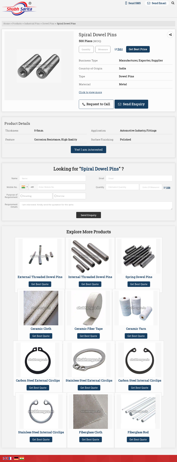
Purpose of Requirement (11, 196)
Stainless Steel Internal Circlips (41, 432)
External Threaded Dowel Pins (40, 277)
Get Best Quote (40, 284)
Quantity (100, 187)
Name (14, 178)
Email (101, 178)
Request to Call (96, 104)
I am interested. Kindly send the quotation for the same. (96, 206)
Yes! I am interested (88, 150)
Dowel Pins (48, 23)
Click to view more (90, 92)
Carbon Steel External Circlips (38, 380)
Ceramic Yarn (136, 329)
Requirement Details (11, 205)
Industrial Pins (32, 23)
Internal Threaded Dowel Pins (90, 277)
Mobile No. (12, 187)
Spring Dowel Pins (138, 277)
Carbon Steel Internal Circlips (139, 380)
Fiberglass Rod (138, 432)
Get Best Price (138, 49)
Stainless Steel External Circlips (89, 380)
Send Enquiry (131, 104)
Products (17, 23)
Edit (119, 49)
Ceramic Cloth (41, 329)
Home (6, 23)
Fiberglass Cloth (90, 432)
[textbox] (102, 49)
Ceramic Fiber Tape (88, 329)
